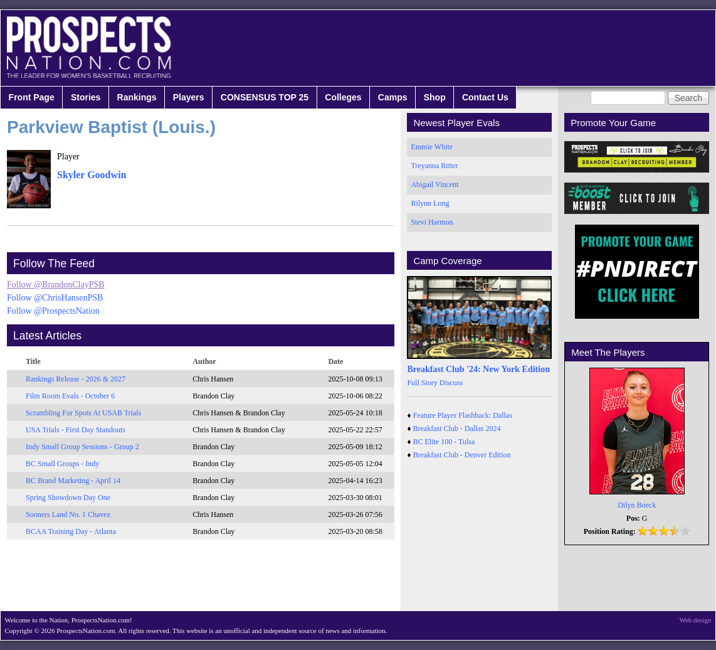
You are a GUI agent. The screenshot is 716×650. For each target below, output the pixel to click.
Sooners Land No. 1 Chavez (68, 514)
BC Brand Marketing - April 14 (73, 480)
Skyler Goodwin (91, 174)
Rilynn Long (430, 203)
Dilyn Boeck (637, 505)
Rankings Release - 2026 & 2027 (75, 379)
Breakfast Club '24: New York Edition (478, 369)
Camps (393, 97)
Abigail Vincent (434, 184)
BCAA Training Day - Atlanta (71, 531)
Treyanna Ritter (434, 165)
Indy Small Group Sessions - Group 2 (82, 446)
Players (188, 97)
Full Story (422, 382)
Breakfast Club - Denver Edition (462, 454)
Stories (85, 97)
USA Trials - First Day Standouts (75, 429)
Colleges (343, 97)
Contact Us (485, 97)
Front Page (32, 97)
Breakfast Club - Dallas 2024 (457, 428)
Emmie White (432, 146)
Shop (435, 97)
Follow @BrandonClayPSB (56, 284)
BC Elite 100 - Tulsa (444, 441)
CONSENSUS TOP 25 (264, 97)
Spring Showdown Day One (68, 497)
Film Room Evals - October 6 (70, 396)
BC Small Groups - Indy (62, 463)
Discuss (451, 382)
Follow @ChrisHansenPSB (55, 297)
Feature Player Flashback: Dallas (462, 415)
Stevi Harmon (432, 222)
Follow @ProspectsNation (53, 311)
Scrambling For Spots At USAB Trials (83, 412)
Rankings (137, 97)
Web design (696, 620)
